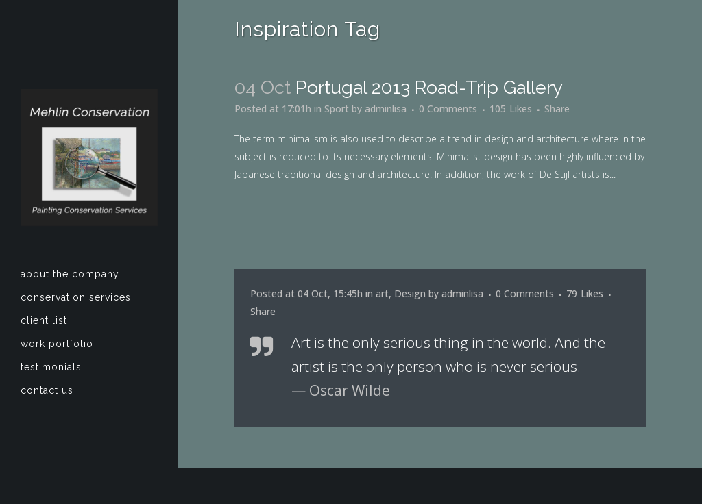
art (382, 293)
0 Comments (448, 108)
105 (510, 109)
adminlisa (386, 108)
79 (584, 294)
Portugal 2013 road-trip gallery (429, 87)
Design (410, 293)
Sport (336, 108)
